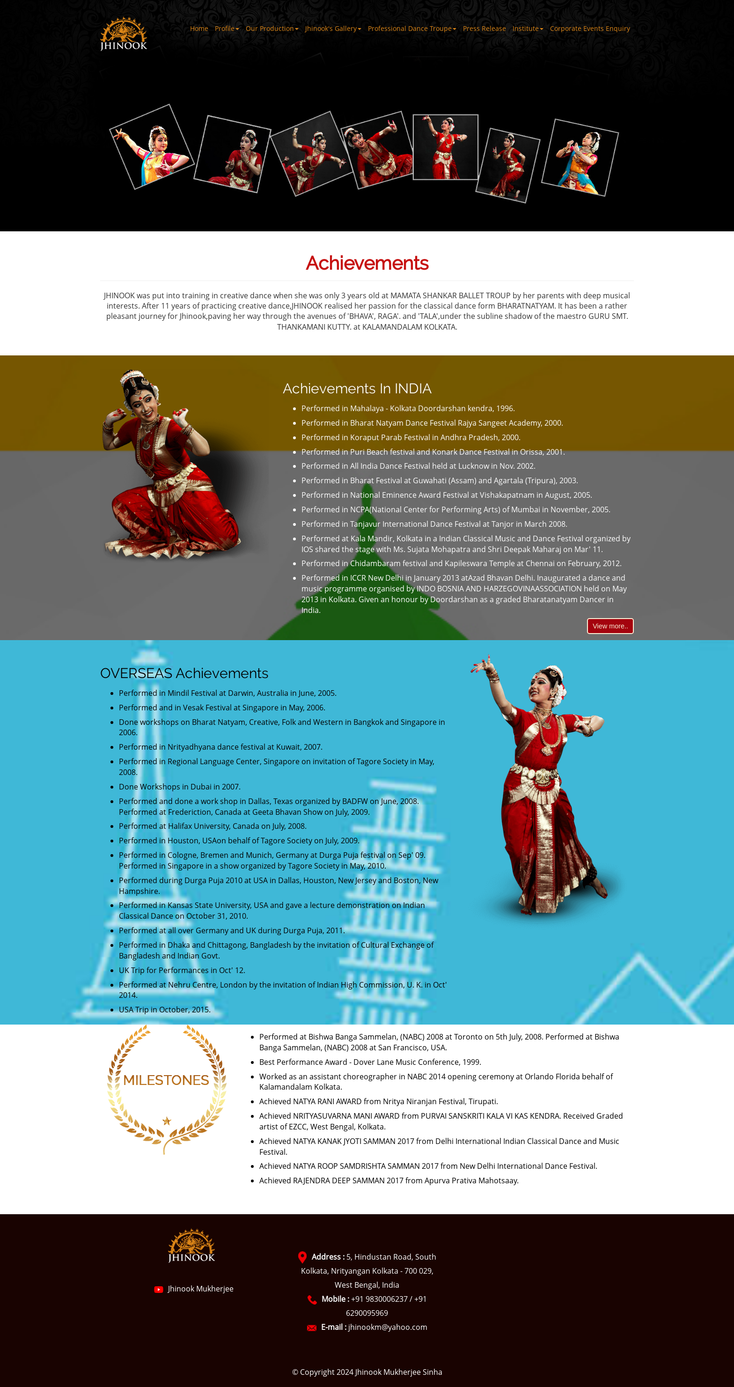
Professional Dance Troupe (412, 28)
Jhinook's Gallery (333, 28)
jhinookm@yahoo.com (387, 1327)
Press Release (484, 28)
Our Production (272, 28)
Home (199, 28)
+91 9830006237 (379, 1299)
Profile (227, 28)
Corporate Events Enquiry (590, 28)
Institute (528, 28)
